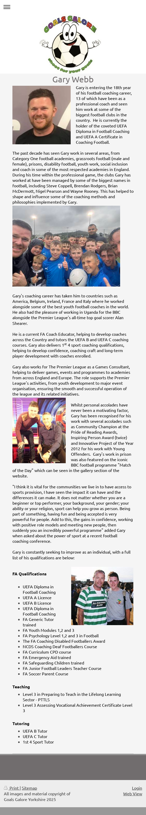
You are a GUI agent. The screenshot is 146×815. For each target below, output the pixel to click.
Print (12, 787)
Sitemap (29, 787)
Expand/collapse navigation (73, 6)
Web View (132, 793)
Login (137, 787)
